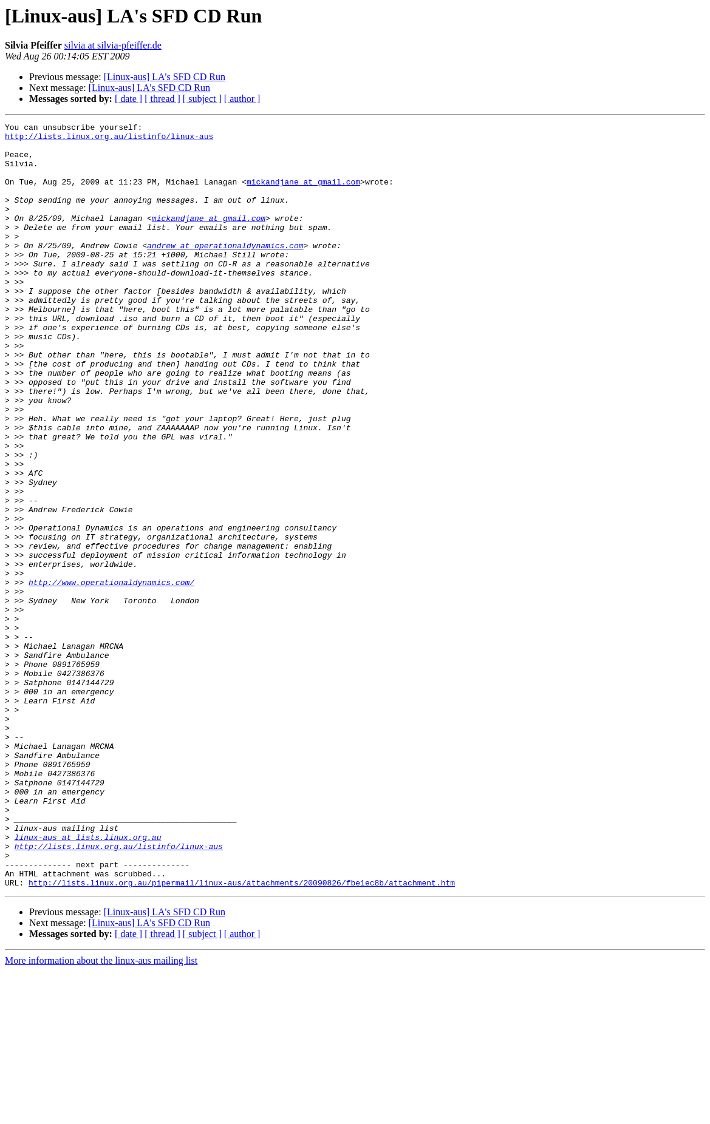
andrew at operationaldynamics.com (225, 270)
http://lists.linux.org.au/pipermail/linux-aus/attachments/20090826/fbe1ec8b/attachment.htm (242, 1035)
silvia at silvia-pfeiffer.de (113, 45)
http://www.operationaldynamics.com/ (111, 674)
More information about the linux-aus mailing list (101, 1113)
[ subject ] (202, 98)
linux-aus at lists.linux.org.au (88, 980)
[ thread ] (162, 98)
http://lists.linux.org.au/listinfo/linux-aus (109, 139)
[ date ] (128, 98)
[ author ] (242, 98)
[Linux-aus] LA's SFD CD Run (164, 77)
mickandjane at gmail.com (303, 194)
